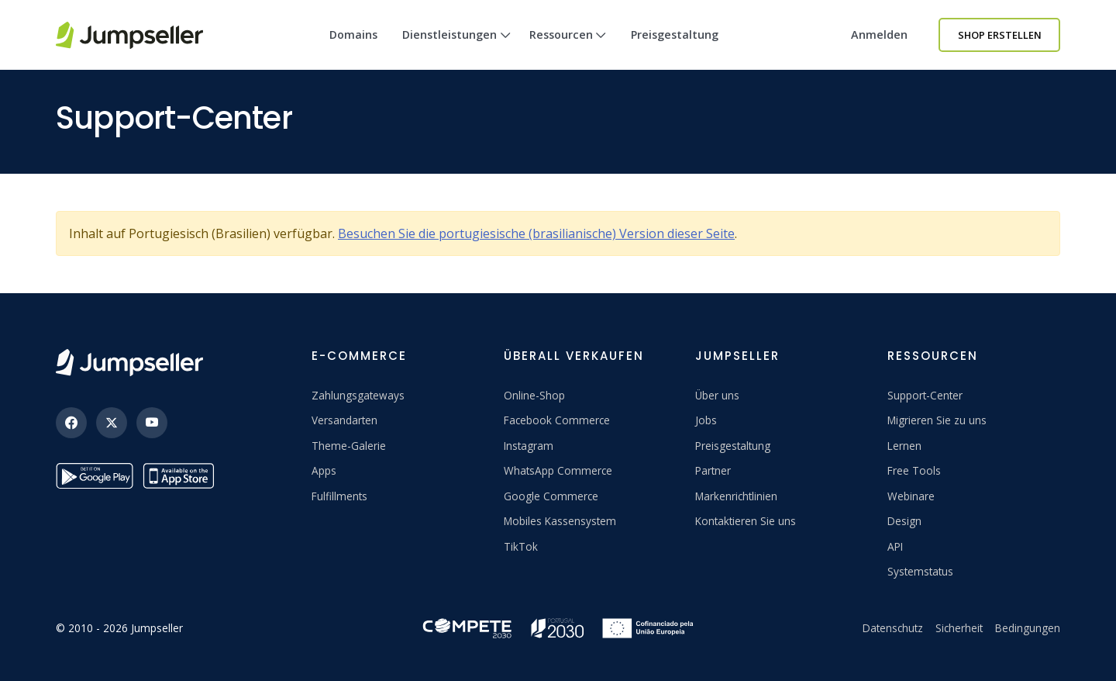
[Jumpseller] (129, 362)
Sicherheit (959, 628)
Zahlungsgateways (358, 395)
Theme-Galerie (349, 445)
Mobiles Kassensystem (560, 520)
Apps (324, 470)
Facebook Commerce (557, 420)
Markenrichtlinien (736, 496)
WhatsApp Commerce (558, 470)
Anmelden (879, 34)
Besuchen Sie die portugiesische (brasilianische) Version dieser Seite (536, 233)
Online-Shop (534, 395)
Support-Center (925, 395)
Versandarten (344, 420)
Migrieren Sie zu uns (937, 420)
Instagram (528, 445)
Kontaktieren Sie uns (745, 520)
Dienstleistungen (456, 48)
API (895, 546)
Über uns (717, 395)
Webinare (911, 496)
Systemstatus (920, 571)
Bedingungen (1027, 628)
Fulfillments (339, 496)
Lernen (904, 445)
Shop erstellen (1000, 35)
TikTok (521, 546)
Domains (353, 34)
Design (904, 520)
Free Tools (914, 470)
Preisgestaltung (674, 34)
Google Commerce (551, 496)
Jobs (706, 420)
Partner (713, 470)
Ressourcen (568, 48)
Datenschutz (893, 628)
